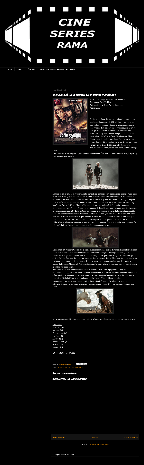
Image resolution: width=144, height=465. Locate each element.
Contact (19, 69)
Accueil (9, 69)
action (60, 367)
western (80, 367)
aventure (65, 367)
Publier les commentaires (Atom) (99, 444)
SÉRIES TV (31, 69)
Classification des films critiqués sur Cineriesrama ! (57, 69)
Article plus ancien (131, 437)
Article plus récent (59, 437)
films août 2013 (73, 367)
